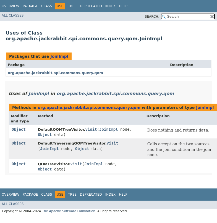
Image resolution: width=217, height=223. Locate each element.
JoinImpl (59, 56)
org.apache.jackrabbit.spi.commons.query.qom (55, 73)
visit (91, 129)
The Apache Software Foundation (68, 211)
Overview (10, 6)
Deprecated (91, 6)
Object (19, 129)
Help (123, 6)
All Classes (12, 15)
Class (46, 6)
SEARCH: (152, 17)
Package (30, 6)
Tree (72, 6)
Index (110, 6)
